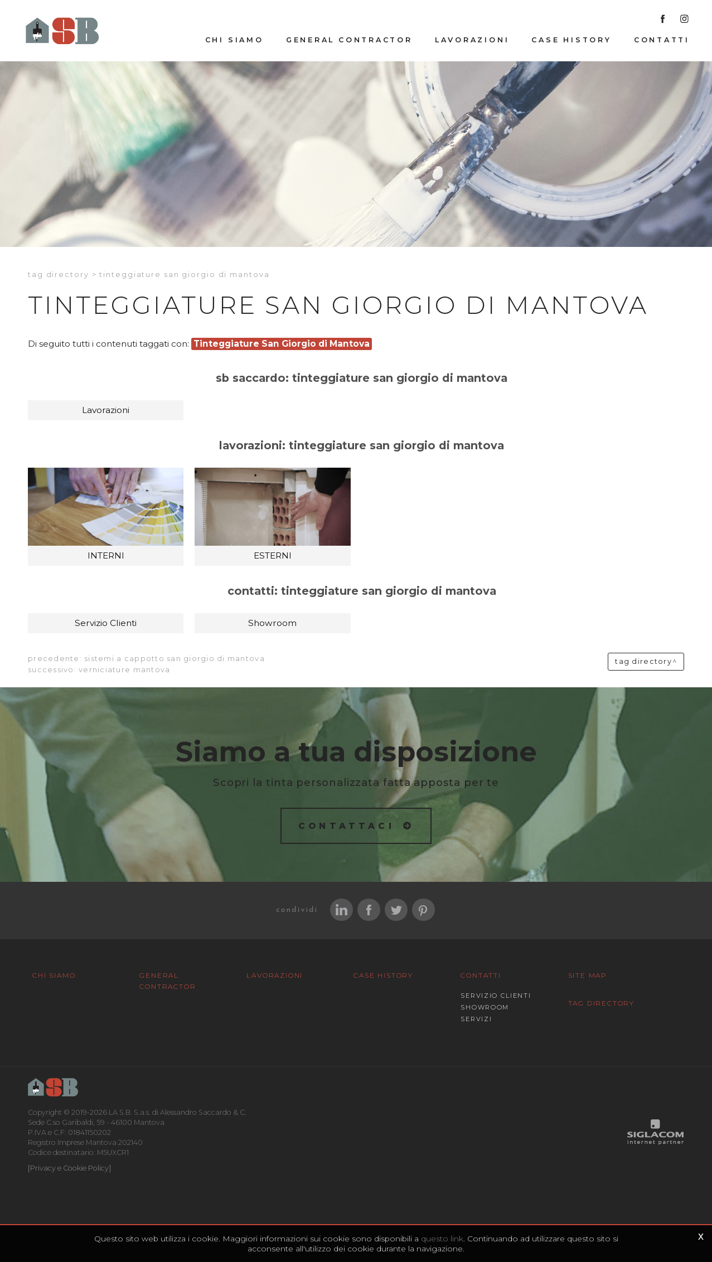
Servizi (476, 1019)
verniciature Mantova (124, 670)
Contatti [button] (662, 40)
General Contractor (349, 40)
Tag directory (58, 274)
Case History (571, 40)
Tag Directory (601, 1003)
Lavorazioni (472, 40)
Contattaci (346, 826)
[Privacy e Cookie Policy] (69, 1168)
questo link (442, 1238)
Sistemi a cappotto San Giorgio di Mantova (174, 658)
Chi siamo (234, 40)
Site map (587, 975)
